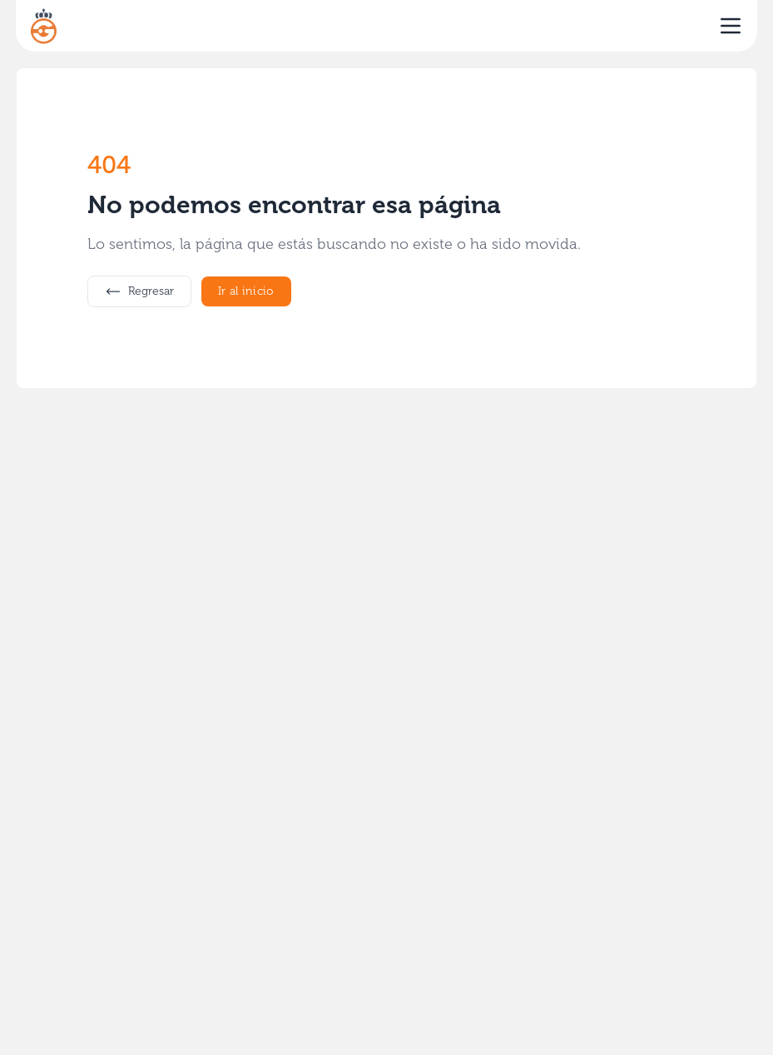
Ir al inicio (246, 291)
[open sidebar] (731, 25)
